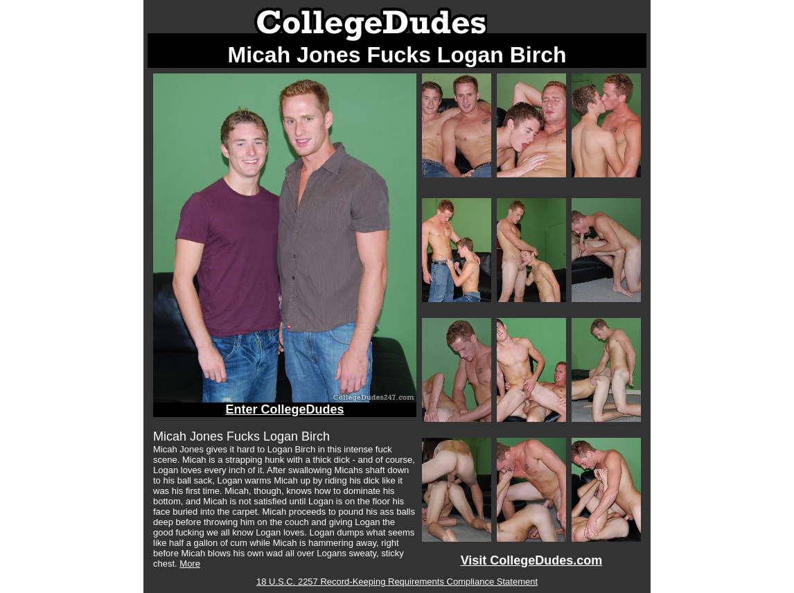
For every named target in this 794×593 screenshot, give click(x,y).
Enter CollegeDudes (284, 409)
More (189, 563)
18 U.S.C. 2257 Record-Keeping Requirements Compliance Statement (397, 581)
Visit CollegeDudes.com (532, 560)
